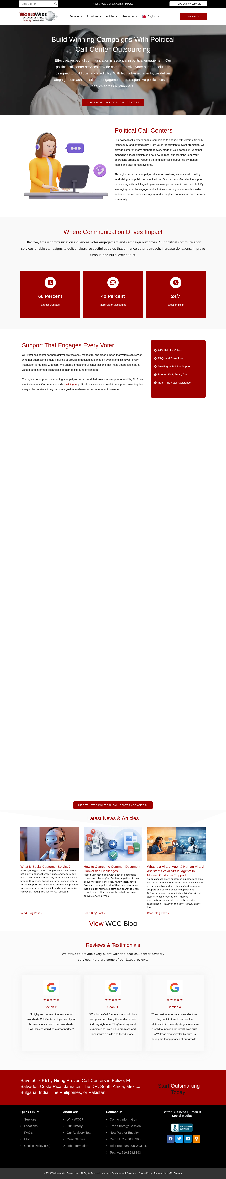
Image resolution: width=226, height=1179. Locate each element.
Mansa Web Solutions (125, 1173)
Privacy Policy (145, 1173)
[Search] (56, 4)
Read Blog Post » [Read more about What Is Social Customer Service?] (31, 913)
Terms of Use (160, 1173)
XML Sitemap (175, 1173)
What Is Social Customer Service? (45, 866)
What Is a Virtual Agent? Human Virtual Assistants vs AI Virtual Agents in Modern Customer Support (175, 871)
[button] (188, 3)
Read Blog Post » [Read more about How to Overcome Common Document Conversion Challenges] (94, 913)
